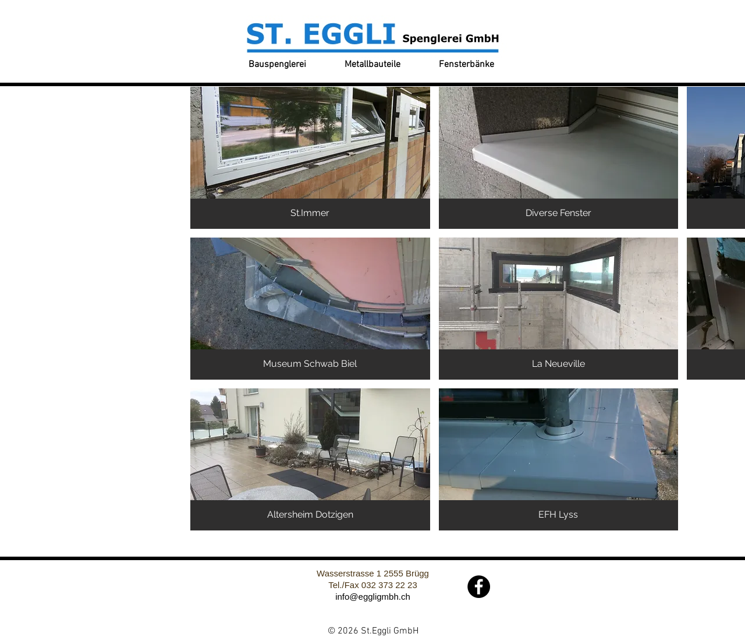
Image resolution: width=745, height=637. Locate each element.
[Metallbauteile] (372, 65)
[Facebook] (478, 586)
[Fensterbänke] (466, 65)
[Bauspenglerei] (277, 65)
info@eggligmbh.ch (372, 596)
